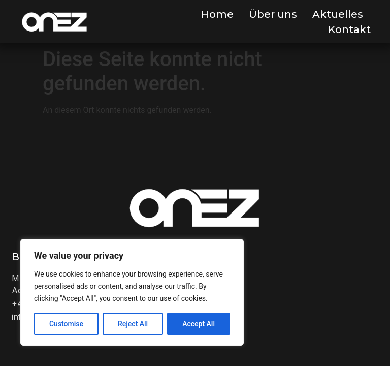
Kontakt (349, 29)
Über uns (273, 14)
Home (217, 14)
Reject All (133, 324)
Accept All (198, 324)
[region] (132, 292)
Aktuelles (337, 14)
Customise (66, 324)
